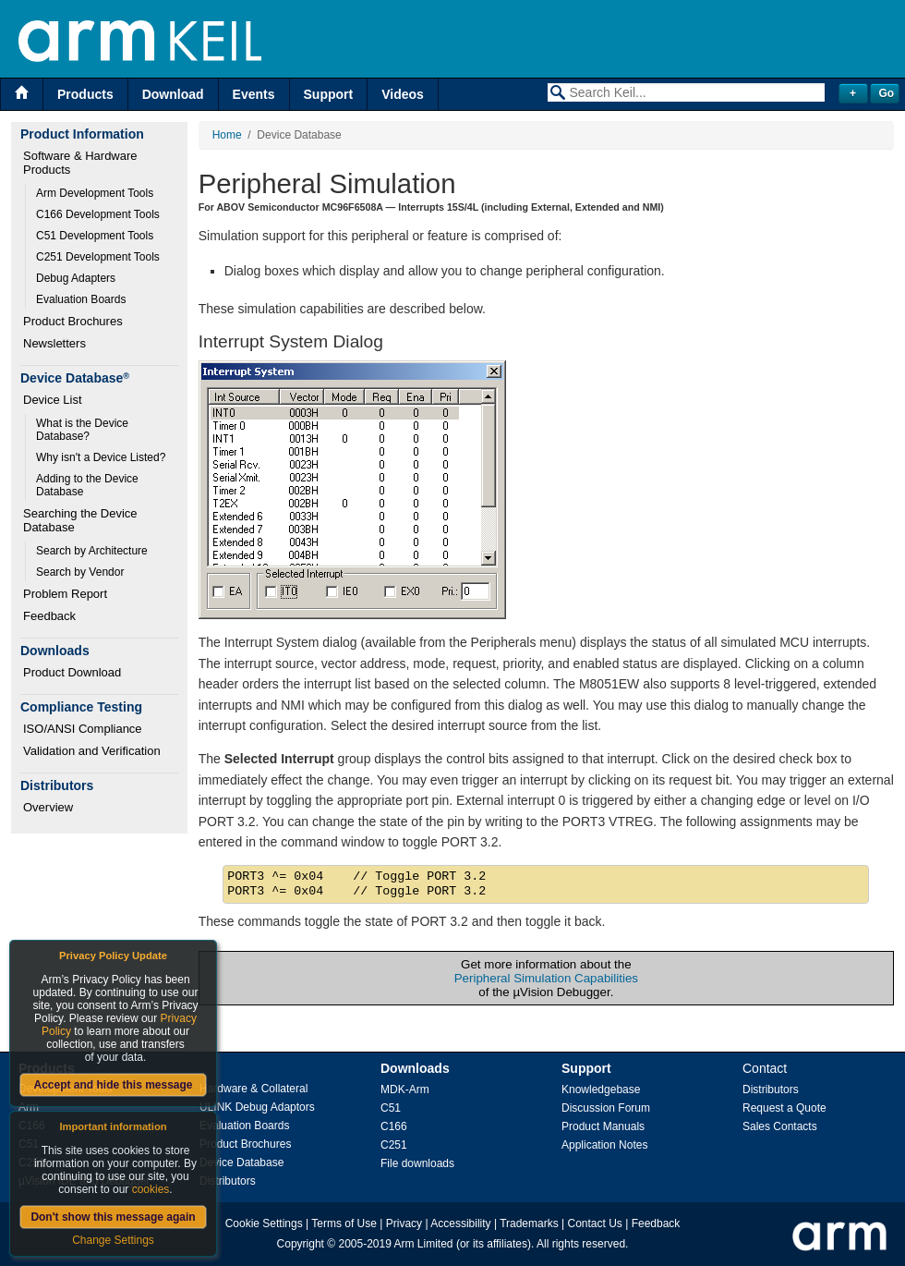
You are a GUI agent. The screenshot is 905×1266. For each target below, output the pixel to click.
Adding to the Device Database (88, 485)
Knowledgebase (600, 1089)
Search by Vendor (80, 572)
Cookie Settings (264, 1223)
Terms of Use (344, 1223)
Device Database (241, 1162)
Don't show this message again (112, 1217)
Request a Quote (784, 1108)
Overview (48, 807)
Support (329, 94)
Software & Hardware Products (81, 163)
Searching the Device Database (81, 520)
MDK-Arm (404, 1089)
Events (254, 94)
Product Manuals (603, 1126)
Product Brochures (73, 321)
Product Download (72, 672)
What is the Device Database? (83, 430)
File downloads (417, 1163)
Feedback (49, 616)
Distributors (227, 1181)
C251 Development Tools (98, 256)
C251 (393, 1144)
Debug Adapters (75, 278)
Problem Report (65, 594)
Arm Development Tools (94, 193)
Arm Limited (423, 1243)
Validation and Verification (92, 751)
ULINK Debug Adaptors (257, 1107)
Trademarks (529, 1223)
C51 (390, 1108)
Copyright (300, 1243)
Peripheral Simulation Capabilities (546, 978)
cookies (151, 1189)
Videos (402, 94)
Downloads (415, 1068)
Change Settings (113, 1240)
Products (85, 94)
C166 (393, 1126)
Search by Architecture (92, 550)
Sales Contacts (779, 1126)
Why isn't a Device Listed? (100, 457)
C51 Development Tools (94, 235)
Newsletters (54, 343)
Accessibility (460, 1223)
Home (227, 134)
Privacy (404, 1223)
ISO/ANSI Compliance (82, 729)
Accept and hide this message (112, 1084)
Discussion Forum (605, 1108)
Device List (52, 400)
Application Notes (604, 1144)
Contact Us (595, 1223)
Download (173, 94)
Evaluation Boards (81, 299)
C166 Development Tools (98, 214)
